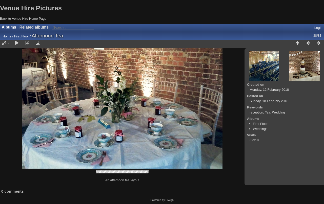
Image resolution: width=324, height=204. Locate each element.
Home (7, 36)
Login (318, 28)
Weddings (260, 129)
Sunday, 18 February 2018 (269, 101)
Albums (9, 27)
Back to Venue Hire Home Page (23, 18)
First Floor (21, 36)
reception (256, 112)
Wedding (278, 112)
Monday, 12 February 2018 (269, 90)
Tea (267, 112)
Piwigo (170, 199)
